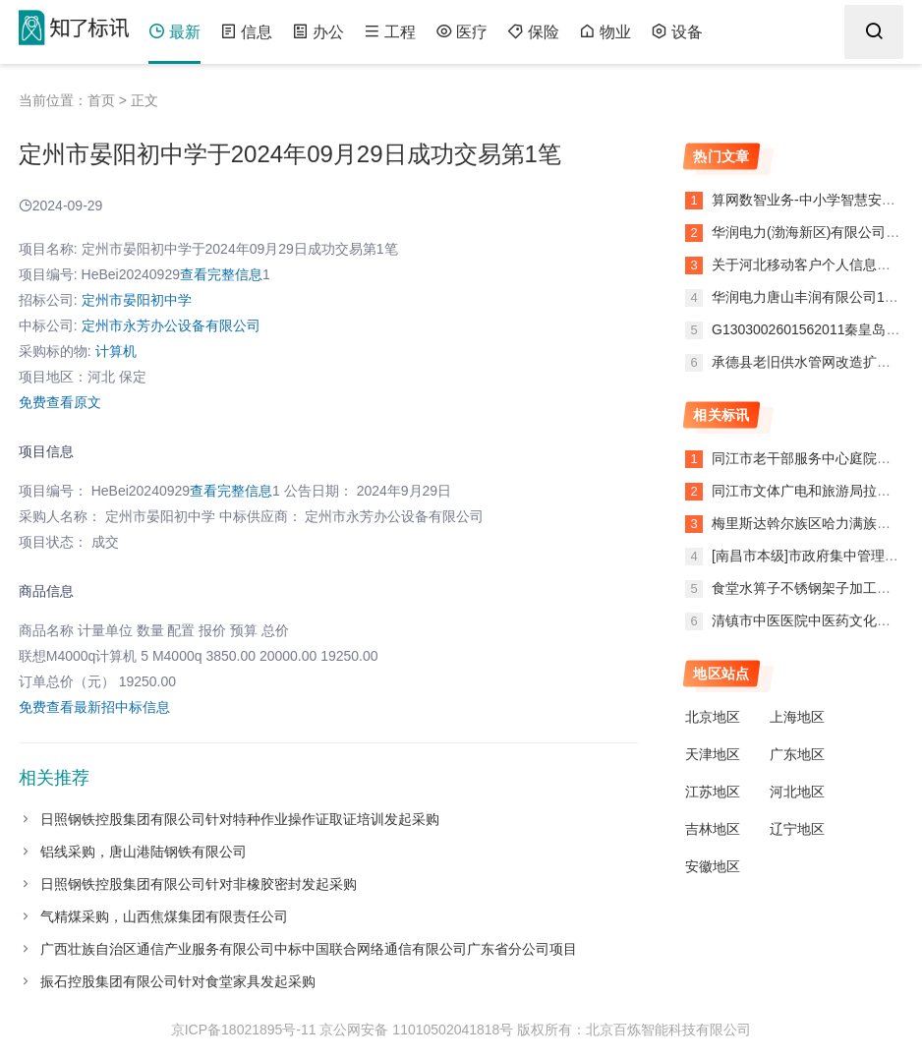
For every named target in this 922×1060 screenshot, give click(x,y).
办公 (318, 32)
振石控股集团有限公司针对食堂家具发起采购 (178, 981)
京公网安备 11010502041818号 (416, 1029)
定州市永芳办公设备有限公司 (171, 325)
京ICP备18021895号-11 (244, 1029)
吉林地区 (712, 829)
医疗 (461, 32)
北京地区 (712, 717)
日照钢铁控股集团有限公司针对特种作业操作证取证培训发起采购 (239, 819)
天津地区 (712, 754)
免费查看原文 (60, 402)
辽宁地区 (797, 829)
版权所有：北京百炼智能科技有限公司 (634, 1029)
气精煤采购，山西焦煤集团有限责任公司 (164, 916)
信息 (246, 32)
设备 (677, 32)
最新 (174, 32)
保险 (533, 32)
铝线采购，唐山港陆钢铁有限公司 (143, 851)
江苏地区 (712, 791)
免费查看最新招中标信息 (94, 707)
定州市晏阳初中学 (137, 300)
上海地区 (797, 717)
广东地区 (797, 754)
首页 (101, 100)
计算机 (116, 351)
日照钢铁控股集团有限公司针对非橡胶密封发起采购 (198, 884)
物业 (605, 32)
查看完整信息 (221, 274)
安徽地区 (712, 866)
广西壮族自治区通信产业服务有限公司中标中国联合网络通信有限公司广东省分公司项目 (308, 949)
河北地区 (797, 791)
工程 (390, 32)
